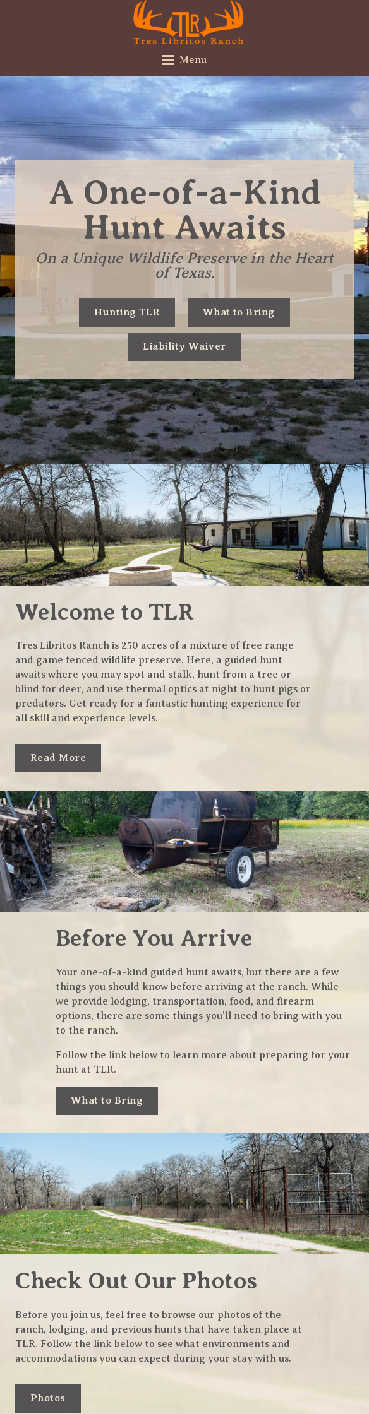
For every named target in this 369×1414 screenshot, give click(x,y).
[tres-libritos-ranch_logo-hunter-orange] (189, 22)
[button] (184, 60)
